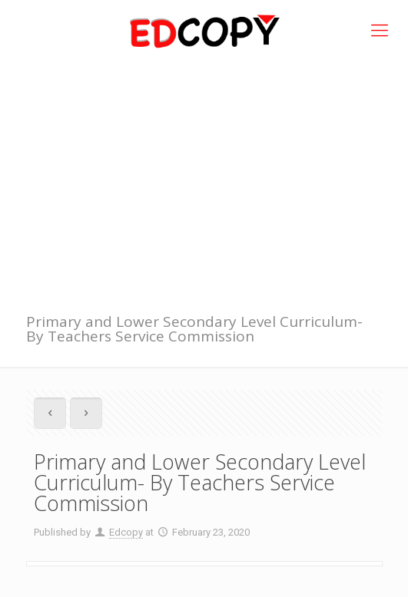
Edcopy (126, 532)
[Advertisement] (204, 176)
